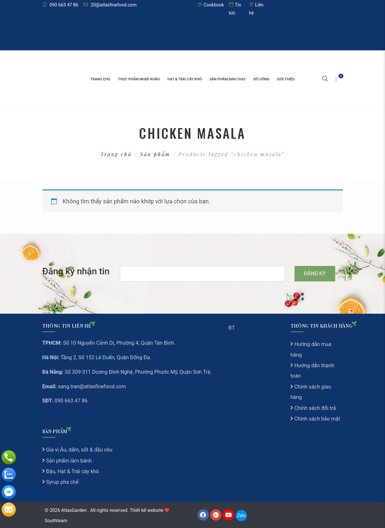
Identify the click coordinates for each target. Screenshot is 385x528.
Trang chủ (100, 79)
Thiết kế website (146, 510)
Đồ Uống (261, 79)
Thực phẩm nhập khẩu (139, 79)
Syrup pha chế (62, 482)
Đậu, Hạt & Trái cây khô (72, 471)
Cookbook (211, 4)
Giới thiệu (286, 79)
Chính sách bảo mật (317, 419)
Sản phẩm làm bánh (69, 461)
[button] (325, 79)
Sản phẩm (155, 154)
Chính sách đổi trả (315, 408)
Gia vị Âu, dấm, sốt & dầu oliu (79, 450)
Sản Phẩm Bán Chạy (227, 79)
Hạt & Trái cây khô (184, 79)
